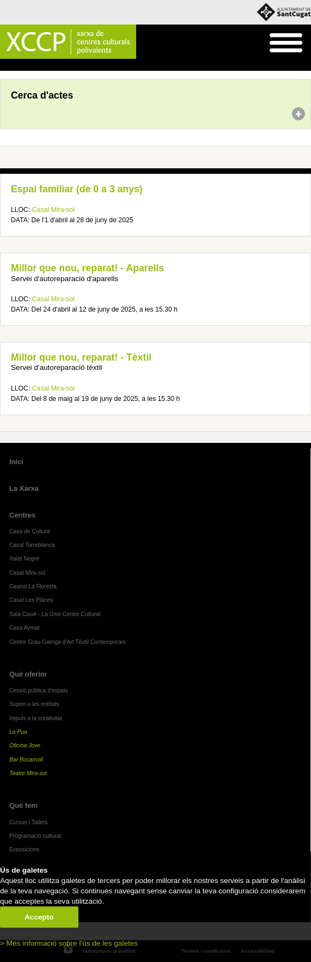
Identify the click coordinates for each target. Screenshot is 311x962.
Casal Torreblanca (31, 545)
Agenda (29, 65)
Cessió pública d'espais (38, 690)
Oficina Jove (24, 745)
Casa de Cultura (29, 531)
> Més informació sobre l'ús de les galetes (69, 943)
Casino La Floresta (33, 586)
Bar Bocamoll (25, 760)
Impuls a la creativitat (35, 718)
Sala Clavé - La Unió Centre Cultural (54, 614)
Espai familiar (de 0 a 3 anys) (77, 189)
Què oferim (27, 674)
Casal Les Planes (31, 600)
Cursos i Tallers (28, 822)
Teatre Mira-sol (28, 773)
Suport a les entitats (34, 704)
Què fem (23, 805)
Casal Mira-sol (53, 210)
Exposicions (24, 850)
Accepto (39, 917)
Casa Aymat (24, 628)
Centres (22, 515)
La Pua (18, 732)
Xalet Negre (24, 559)
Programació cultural (35, 836)
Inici (5, 65)
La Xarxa (24, 488)
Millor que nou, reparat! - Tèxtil (81, 357)
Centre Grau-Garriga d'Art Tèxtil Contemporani (67, 642)
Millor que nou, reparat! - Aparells (87, 268)
